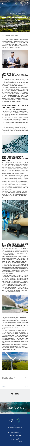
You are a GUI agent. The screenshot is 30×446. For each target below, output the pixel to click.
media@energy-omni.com (16, 427)
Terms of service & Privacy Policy (15, 432)
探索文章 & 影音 (13, 13)
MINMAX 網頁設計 (18, 441)
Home (7, 13)
